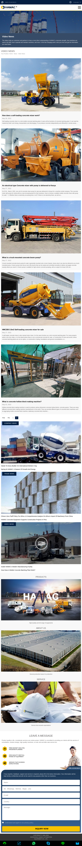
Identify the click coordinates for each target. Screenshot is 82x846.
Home (11, 54)
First (3, 418)
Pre (9, 418)
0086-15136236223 (10, 2)
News (15, 54)
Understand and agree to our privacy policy (17, 823)
